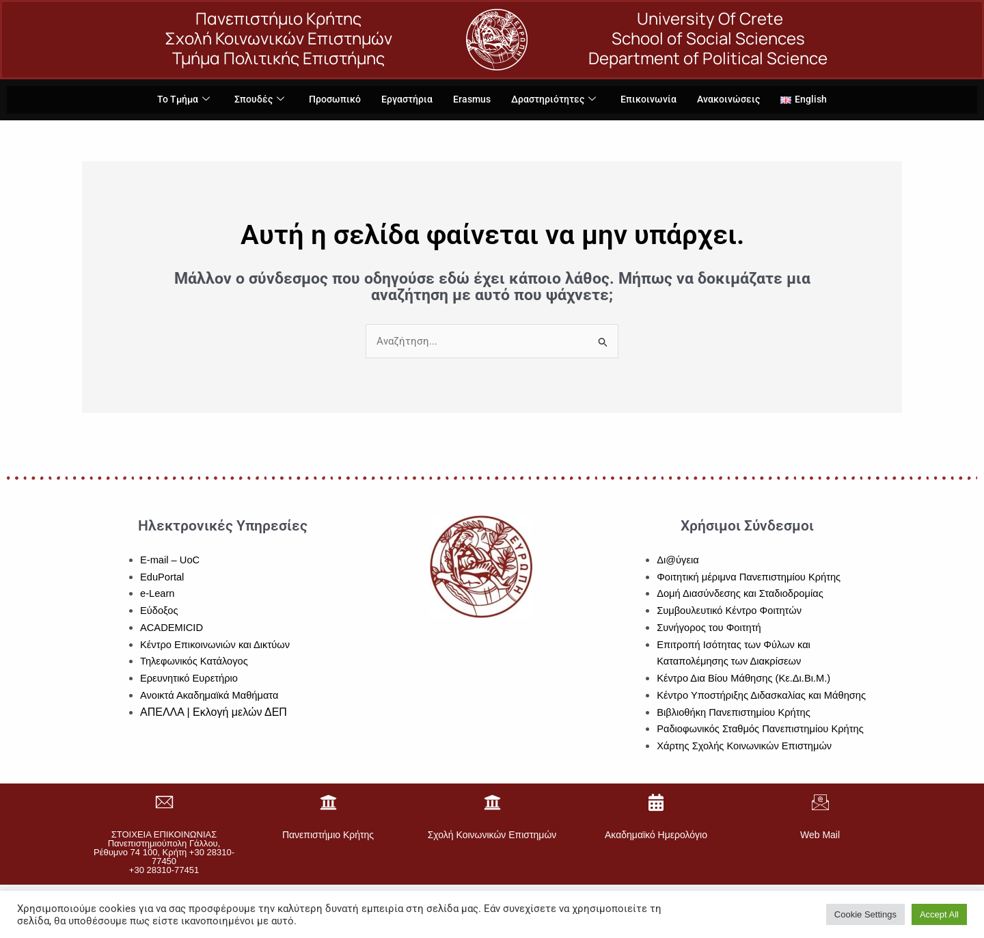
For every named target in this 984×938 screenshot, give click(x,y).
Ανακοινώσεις (737, 100)
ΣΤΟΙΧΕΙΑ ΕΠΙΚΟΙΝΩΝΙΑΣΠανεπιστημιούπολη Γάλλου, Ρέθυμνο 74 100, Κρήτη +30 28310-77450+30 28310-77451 (164, 853)
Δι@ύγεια (678, 559)
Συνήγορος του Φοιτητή (710, 627)
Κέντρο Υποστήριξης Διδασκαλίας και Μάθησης (764, 695)
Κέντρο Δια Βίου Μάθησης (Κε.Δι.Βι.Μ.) (745, 678)
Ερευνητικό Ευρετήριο (190, 678)
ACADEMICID (172, 627)
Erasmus (471, 100)
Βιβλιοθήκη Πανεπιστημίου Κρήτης (735, 712)
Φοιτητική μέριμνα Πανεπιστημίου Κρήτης (751, 576)
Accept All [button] (939, 914)
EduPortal (162, 576)
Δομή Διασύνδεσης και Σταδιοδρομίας (742, 594)
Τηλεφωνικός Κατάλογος (195, 661)
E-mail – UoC (170, 559)
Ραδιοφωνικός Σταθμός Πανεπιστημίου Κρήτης (763, 729)
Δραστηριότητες (556, 100)
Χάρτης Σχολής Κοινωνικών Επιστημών (746, 746)
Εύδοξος (159, 611)
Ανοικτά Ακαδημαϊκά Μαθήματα (211, 695)
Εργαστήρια (404, 100)
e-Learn (158, 594)
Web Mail (820, 835)
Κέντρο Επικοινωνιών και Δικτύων (216, 644)
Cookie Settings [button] (865, 914)
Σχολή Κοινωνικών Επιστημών (492, 835)
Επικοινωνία (654, 100)
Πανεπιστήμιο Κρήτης (328, 835)
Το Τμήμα (173, 100)
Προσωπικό (329, 100)
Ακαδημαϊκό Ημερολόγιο (656, 835)
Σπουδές (251, 100)
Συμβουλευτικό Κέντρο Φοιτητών (731, 611)
